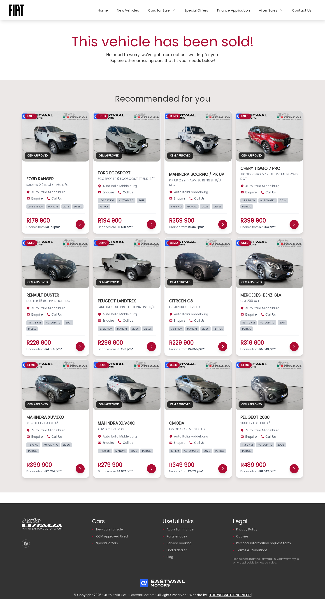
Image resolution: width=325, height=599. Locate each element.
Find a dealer (177, 550)
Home (103, 10)
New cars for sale (109, 529)
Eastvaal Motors (142, 595)
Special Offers (196, 10)
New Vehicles (128, 10)
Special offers (107, 543)
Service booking (179, 543)
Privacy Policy (246, 529)
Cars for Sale (164, 10)
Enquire (34, 198)
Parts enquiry (177, 536)
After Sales (273, 10)
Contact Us (301, 10)
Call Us (54, 198)
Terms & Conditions (251, 550)
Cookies (242, 536)
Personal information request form (263, 543)
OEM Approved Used (112, 536)
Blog (170, 557)
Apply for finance (180, 529)
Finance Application (233, 10)
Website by (220, 595)
